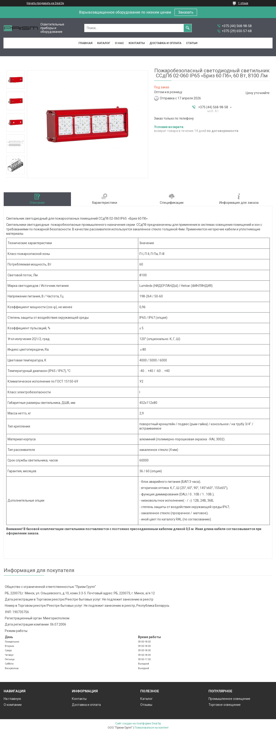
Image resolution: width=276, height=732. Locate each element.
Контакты (137, 43)
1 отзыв (243, 3)
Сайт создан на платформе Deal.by (138, 723)
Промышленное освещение (229, 699)
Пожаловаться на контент (152, 727)
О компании (13, 705)
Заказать (185, 12)
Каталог (103, 43)
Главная (86, 43)
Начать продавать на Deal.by (45, 3)
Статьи (191, 43)
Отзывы (146, 705)
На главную (12, 699)
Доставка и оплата (165, 43)
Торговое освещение (224, 705)
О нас (119, 43)
